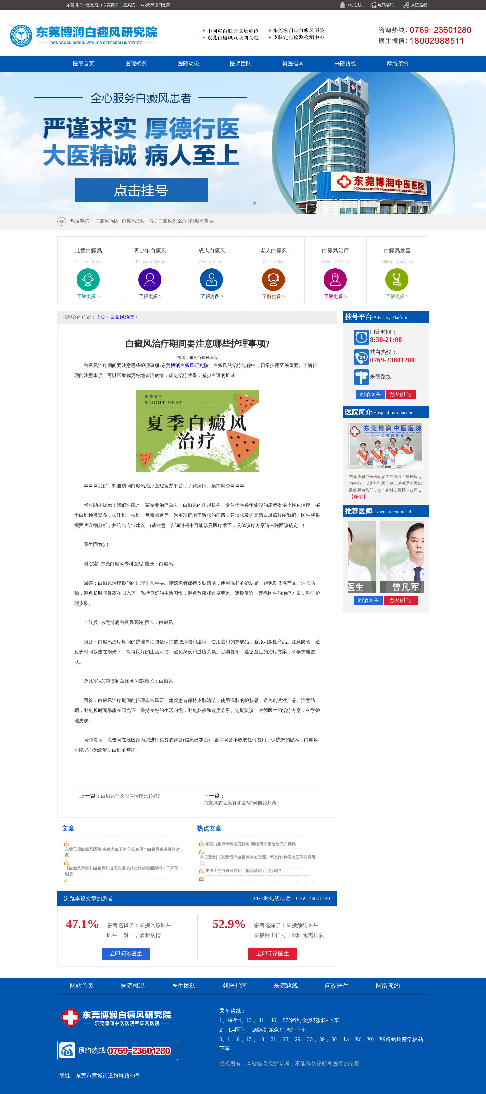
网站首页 (82, 985)
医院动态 (188, 63)
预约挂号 (401, 394)
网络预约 (397, 63)
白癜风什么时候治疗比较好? (130, 796)
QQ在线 (355, 5)
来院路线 (419, 5)
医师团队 (240, 63)
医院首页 (83, 63)
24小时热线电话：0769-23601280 (291, 898)
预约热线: (125, 1050)
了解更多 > (88, 296)
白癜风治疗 (122, 317)
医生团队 (183, 985)
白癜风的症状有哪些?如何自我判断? (241, 802)
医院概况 (136, 63)
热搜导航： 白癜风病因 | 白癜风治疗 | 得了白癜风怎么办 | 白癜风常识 (142, 220)
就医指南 (293, 63)
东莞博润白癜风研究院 (185, 365)
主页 (100, 317)
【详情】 (358, 496)
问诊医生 (370, 394)
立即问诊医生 (126, 953)
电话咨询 (386, 5)
